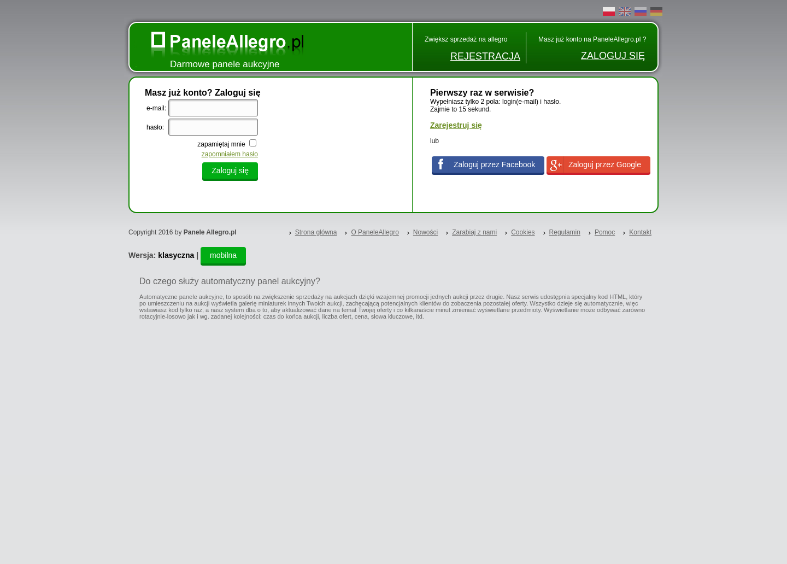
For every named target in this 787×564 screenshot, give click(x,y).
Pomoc (605, 232)
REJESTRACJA (485, 56)
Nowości (425, 232)
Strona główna (316, 232)
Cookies (523, 232)
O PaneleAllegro (374, 232)
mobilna (223, 255)
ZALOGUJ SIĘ (613, 55)
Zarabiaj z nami (474, 232)
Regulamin (564, 232)
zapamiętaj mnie (222, 144)
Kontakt (640, 232)
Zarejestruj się (456, 125)
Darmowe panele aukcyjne (224, 64)
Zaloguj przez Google (604, 164)
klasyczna (176, 255)
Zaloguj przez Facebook (494, 164)
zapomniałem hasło (230, 154)
